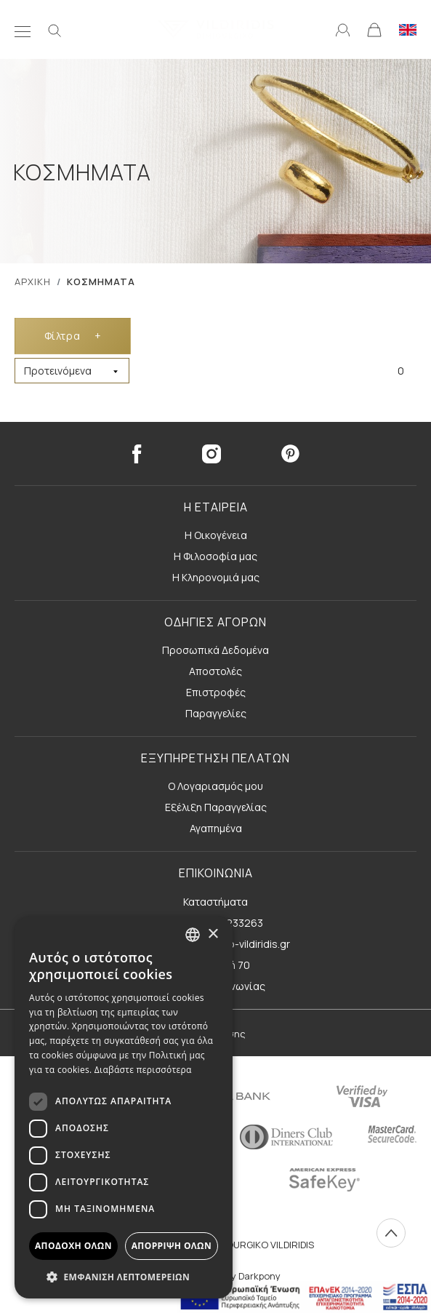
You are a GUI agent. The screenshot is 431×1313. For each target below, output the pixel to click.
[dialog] (124, 1107)
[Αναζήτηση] (54, 29)
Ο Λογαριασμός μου (215, 786)
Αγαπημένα (216, 828)
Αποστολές (215, 671)
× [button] (212, 934)
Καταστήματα (215, 902)
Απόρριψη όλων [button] (172, 1246)
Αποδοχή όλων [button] (73, 1246)
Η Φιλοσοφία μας (215, 556)
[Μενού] (23, 29)
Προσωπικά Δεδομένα (215, 650)
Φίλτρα (73, 336)
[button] (123, 1276)
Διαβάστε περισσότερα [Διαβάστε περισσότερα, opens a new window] (143, 1069)
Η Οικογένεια (216, 535)
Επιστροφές (216, 692)
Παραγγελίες (215, 713)
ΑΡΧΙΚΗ (33, 281)
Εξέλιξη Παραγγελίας (216, 807)
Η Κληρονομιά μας (215, 577)
